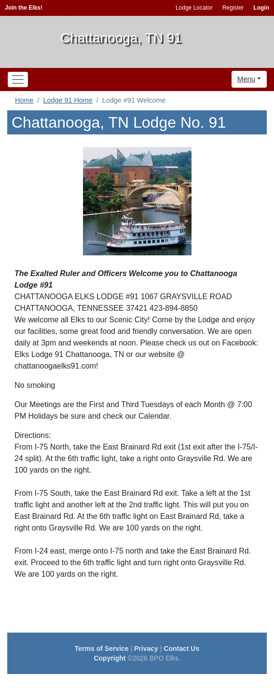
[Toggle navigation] (18, 79)
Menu (246, 79)
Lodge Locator (194, 7)
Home (24, 100)
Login (261, 7)
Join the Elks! (23, 7)
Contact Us (181, 648)
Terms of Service (102, 648)
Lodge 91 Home (67, 100)
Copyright (109, 658)
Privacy (146, 648)
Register (233, 7)
